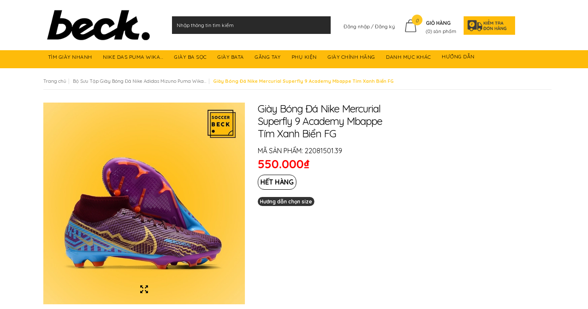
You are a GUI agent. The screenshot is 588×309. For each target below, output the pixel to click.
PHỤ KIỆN (305, 58)
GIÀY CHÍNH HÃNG (352, 58)
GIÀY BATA (231, 58)
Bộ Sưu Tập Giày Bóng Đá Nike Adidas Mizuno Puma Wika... (139, 81)
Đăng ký (385, 26)
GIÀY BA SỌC (191, 58)
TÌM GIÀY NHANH (71, 58)
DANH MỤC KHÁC (409, 58)
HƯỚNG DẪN (459, 58)
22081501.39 (323, 150)
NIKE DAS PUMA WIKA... (134, 58)
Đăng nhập (357, 26)
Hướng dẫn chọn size (286, 201)
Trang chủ (54, 81)
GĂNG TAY (268, 58)
